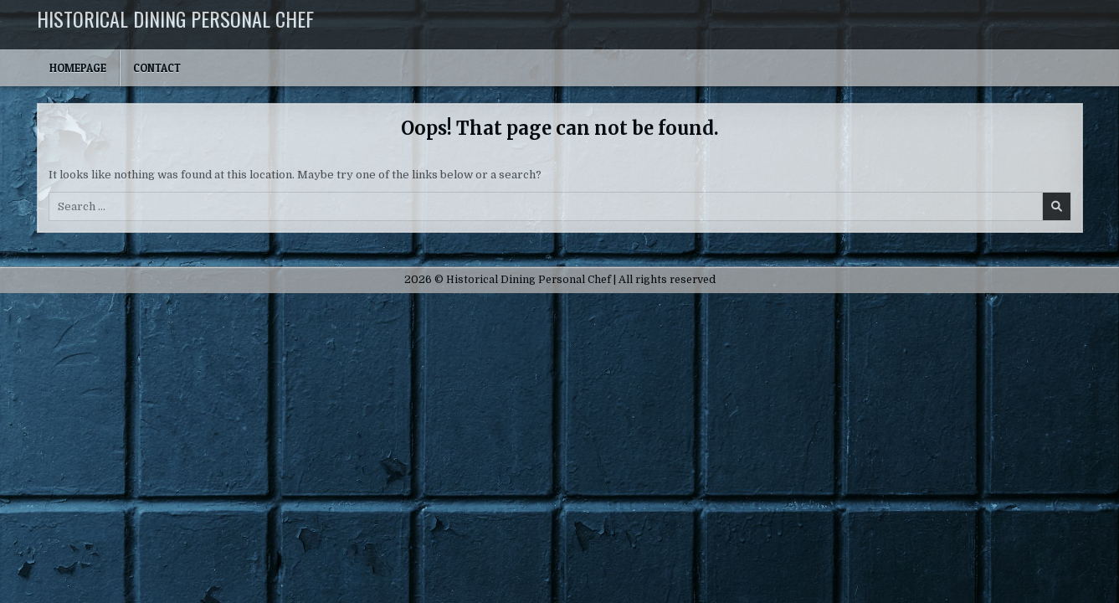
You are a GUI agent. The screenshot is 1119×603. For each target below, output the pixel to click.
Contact (157, 68)
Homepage (77, 68)
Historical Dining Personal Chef (175, 18)
